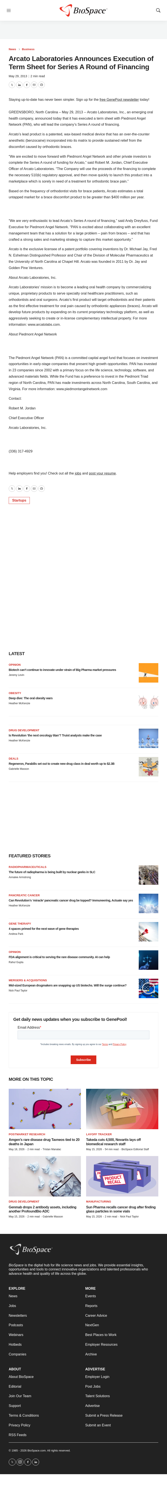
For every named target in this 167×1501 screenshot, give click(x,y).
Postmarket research (27, 1134)
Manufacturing (98, 1201)
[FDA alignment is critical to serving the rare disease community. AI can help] (148, 960)
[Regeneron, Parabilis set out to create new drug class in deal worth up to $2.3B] (148, 766)
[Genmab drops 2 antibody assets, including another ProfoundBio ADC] (45, 1176)
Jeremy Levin (16, 675)
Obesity (15, 693)
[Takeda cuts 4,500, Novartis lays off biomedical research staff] (122, 1109)
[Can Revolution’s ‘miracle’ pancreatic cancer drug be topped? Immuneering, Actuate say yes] (148, 903)
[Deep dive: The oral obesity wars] (148, 701)
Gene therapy (20, 923)
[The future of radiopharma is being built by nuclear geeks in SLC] (148, 875)
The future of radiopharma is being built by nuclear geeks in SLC (52, 872)
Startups (19, 500)
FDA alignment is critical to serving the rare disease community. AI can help (59, 957)
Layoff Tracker (99, 1134)
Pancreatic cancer (24, 895)
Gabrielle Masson (19, 768)
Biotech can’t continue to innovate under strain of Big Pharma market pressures (62, 670)
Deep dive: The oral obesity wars (31, 698)
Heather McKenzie (19, 703)
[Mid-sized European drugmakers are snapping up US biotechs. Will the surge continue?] (148, 988)
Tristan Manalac (52, 1149)
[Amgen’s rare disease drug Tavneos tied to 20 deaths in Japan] (45, 1109)
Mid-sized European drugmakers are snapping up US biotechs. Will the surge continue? (68, 985)
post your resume (102, 473)
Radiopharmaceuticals (27, 867)
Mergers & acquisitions (28, 980)
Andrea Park (16, 933)
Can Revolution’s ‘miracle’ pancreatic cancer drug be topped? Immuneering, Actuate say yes (71, 900)
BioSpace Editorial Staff (135, 1149)
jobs (78, 473)
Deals (13, 758)
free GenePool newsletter (119, 99)
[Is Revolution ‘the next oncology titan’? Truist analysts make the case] (148, 738)
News (12, 49)
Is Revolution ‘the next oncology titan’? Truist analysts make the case (55, 735)
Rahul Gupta (16, 962)
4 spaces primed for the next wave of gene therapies (44, 928)
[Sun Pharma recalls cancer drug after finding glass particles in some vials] (122, 1176)
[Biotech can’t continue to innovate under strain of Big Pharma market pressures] (148, 673)
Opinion (15, 664)
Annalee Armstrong (20, 877)
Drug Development (24, 730)
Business (28, 49)
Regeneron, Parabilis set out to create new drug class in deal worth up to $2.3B (61, 763)
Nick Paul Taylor (18, 990)
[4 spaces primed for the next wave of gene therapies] (148, 931)
